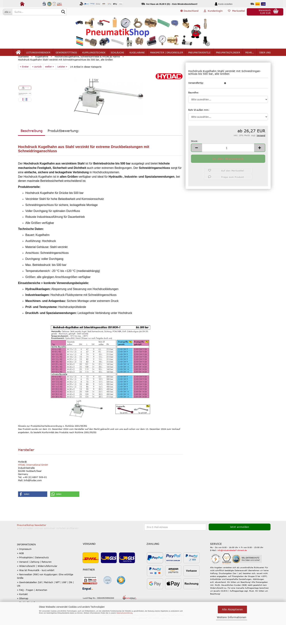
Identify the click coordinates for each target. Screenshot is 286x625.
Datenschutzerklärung (124, 613)
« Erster (24, 72)
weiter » (49, 72)
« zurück (37, 72)
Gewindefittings (66, 53)
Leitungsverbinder (38, 53)
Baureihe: (193, 97)
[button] (189, 11)
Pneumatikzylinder (228, 53)
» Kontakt (22, 599)
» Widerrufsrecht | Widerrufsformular (37, 571)
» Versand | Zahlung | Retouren (34, 567)
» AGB (20, 558)
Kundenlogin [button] (213, 11)
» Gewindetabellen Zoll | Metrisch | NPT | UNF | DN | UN (45, 589)
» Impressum (24, 554)
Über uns (265, 53)
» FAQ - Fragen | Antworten (32, 595)
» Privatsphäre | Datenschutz (33, 563)
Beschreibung (31, 136)
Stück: (194, 146)
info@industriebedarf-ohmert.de (232, 556)
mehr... (249, 53)
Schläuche (117, 53)
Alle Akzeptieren (232, 609)
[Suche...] (7, 12)
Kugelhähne (137, 53)
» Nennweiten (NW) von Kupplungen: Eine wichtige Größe (45, 582)
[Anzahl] (228, 153)
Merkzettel (236, 11)
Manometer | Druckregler (166, 53)
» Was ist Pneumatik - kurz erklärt (35, 575)
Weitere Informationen (231, 617)
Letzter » (62, 72)
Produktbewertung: (63, 136)
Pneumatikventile (199, 53)
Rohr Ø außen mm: (198, 115)
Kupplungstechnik (93, 53)
